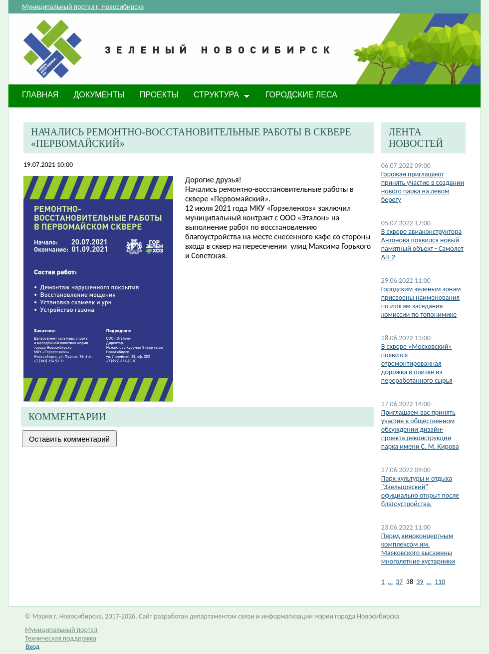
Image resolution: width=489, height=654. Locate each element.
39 (419, 582)
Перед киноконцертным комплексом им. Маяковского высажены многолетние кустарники (418, 549)
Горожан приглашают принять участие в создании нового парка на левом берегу (422, 187)
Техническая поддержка (60, 638)
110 (440, 582)
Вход (32, 647)
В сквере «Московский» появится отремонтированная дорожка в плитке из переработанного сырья (417, 363)
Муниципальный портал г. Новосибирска (83, 6)
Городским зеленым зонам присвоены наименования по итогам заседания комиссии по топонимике (421, 302)
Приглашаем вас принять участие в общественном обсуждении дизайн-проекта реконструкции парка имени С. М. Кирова (420, 429)
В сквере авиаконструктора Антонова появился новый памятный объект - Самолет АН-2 (422, 244)
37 (399, 582)
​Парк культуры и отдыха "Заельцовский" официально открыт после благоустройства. (420, 491)
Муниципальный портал (61, 630)
